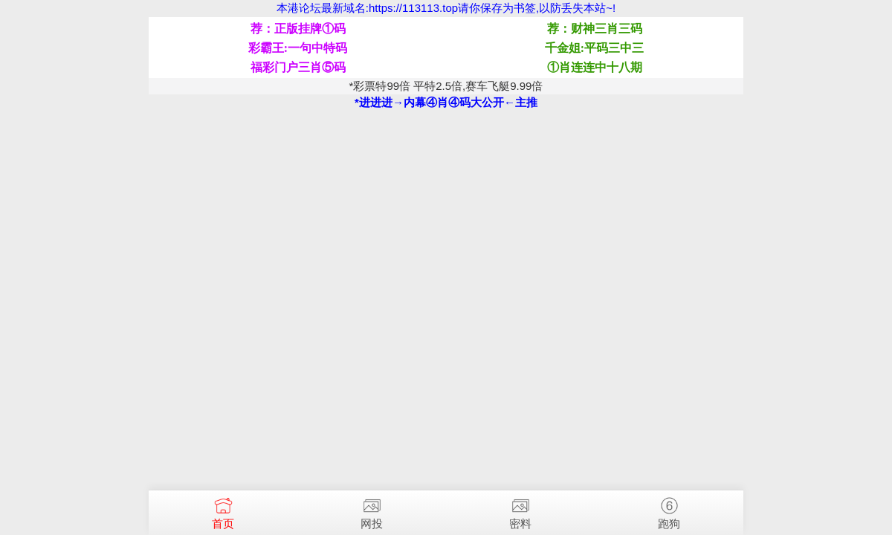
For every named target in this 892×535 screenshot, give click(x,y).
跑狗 (669, 510)
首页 (223, 510)
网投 (371, 510)
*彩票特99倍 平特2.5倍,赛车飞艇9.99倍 (446, 86)
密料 (520, 510)
